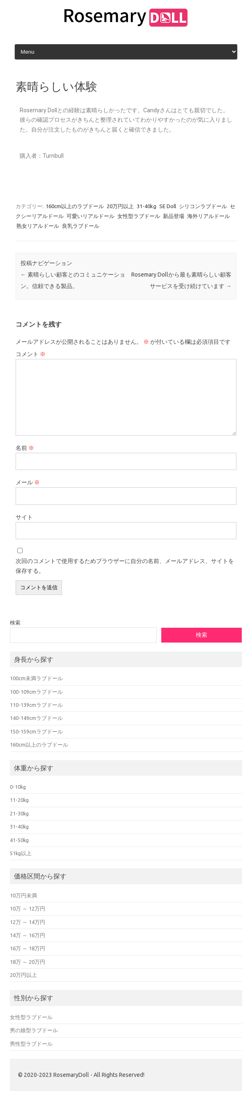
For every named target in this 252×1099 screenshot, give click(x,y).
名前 (25, 448)
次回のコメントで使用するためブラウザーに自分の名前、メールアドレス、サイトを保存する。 (125, 566)
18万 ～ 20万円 (27, 962)
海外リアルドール (208, 216)
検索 (15, 622)
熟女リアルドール (37, 226)
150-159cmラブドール (36, 731)
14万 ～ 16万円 (27, 935)
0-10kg (18, 787)
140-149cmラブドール (36, 718)
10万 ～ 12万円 (27, 908)
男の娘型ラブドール (34, 1030)
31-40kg (146, 206)
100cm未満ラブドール (36, 678)
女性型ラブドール (138, 216)
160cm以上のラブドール (75, 206)
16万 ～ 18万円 (27, 948)
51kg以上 (21, 853)
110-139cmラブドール (36, 705)
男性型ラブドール (31, 1044)
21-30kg (19, 813)
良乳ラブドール (80, 226)
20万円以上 (120, 206)
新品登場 (173, 216)
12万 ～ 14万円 (27, 922)
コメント (31, 354)
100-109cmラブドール (36, 692)
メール (28, 482)
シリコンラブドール (203, 206)
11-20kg (19, 800)
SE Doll (167, 206)
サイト (24, 517)
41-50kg (19, 840)
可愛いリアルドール (90, 216)
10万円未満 (23, 895)
